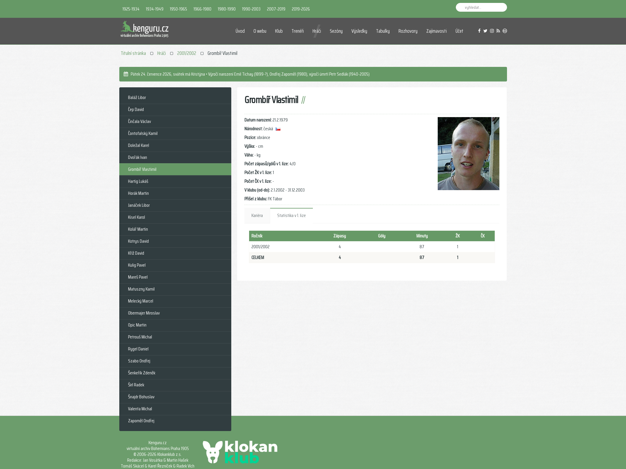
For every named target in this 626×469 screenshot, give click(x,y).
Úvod (240, 31)
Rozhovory (408, 31)
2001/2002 (186, 53)
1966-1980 (202, 9)
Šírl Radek (136, 384)
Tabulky (383, 31)
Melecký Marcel (140, 301)
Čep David (136, 109)
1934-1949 (154, 9)
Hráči (317, 31)
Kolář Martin (138, 229)
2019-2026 (301, 9)
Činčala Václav (139, 121)
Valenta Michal (140, 408)
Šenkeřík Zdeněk (141, 372)
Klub (279, 31)
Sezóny (336, 31)
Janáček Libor (139, 205)
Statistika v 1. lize (291, 215)
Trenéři (298, 31)
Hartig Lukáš (138, 181)
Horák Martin (138, 193)
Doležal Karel (138, 145)
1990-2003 (251, 9)
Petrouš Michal (140, 337)
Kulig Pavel (137, 265)
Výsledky (359, 31)
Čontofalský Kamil (143, 133)
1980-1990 (227, 9)
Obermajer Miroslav (144, 313)
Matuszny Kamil (141, 289)
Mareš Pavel (138, 277)
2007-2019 (276, 9)
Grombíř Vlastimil (142, 169)
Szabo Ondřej (139, 360)
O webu (260, 31)
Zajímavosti (436, 31)
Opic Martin (137, 325)
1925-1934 (131, 9)
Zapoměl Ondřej (141, 420)
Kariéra (257, 215)
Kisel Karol (136, 217)
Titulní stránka (133, 53)
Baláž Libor (137, 97)
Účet (459, 31)
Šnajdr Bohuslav (141, 396)
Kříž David (136, 253)
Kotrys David (138, 241)
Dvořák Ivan (137, 157)
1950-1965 (178, 9)
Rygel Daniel (138, 348)
